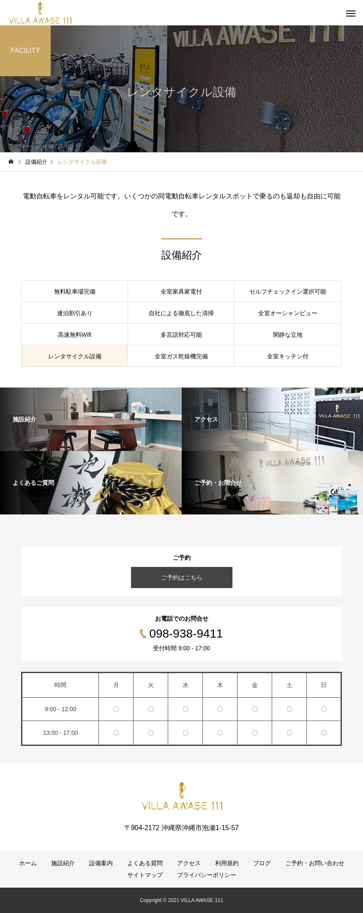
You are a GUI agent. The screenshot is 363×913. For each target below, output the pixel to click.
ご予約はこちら (181, 577)
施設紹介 (63, 863)
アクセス (189, 863)
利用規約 (227, 863)
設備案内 (101, 863)
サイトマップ (145, 875)
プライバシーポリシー (206, 875)
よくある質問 (145, 863)
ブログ (262, 863)
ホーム (28, 863)
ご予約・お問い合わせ (314, 863)
